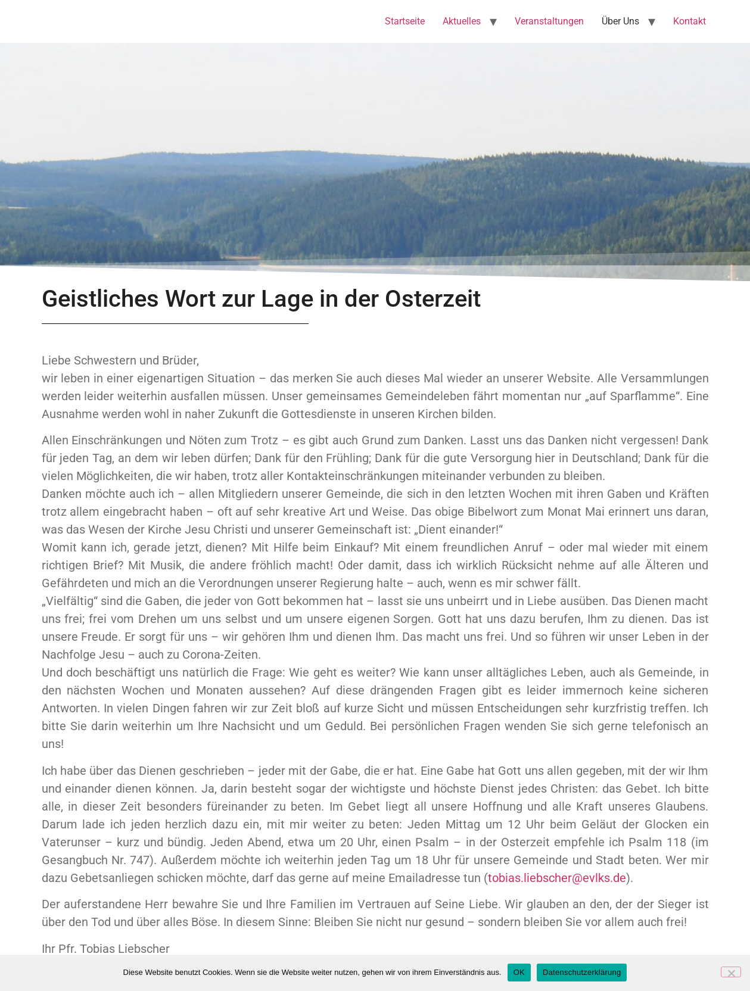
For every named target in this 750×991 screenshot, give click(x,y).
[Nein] (731, 972)
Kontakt (689, 21)
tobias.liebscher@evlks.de (557, 878)
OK (519, 972)
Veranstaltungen (549, 21)
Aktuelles (462, 21)
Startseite (405, 21)
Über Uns (620, 21)
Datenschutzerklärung (582, 972)
